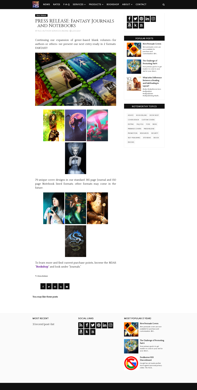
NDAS (155, 124)
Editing (131, 124)
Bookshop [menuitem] (113, 4)
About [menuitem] (126, 4)
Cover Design (133, 120)
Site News (147, 138)
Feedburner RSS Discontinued (147, 358)
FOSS (148, 124)
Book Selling (141, 115)
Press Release (42, 276)
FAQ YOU (140, 124)
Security (154, 133)
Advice (130, 115)
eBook (156, 138)
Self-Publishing (134, 138)
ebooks (131, 142)
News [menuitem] (46, 4)
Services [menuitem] (78, 4)
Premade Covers (134, 129)
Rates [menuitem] (56, 4)
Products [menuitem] (95, 4)
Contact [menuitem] (141, 4)
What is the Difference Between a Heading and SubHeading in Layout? (152, 82)
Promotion (132, 133)
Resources (144, 133)
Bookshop (42, 266)
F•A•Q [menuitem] (66, 4)
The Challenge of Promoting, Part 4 (150, 62)
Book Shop (154, 115)
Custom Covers (148, 120)
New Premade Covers (152, 44)
